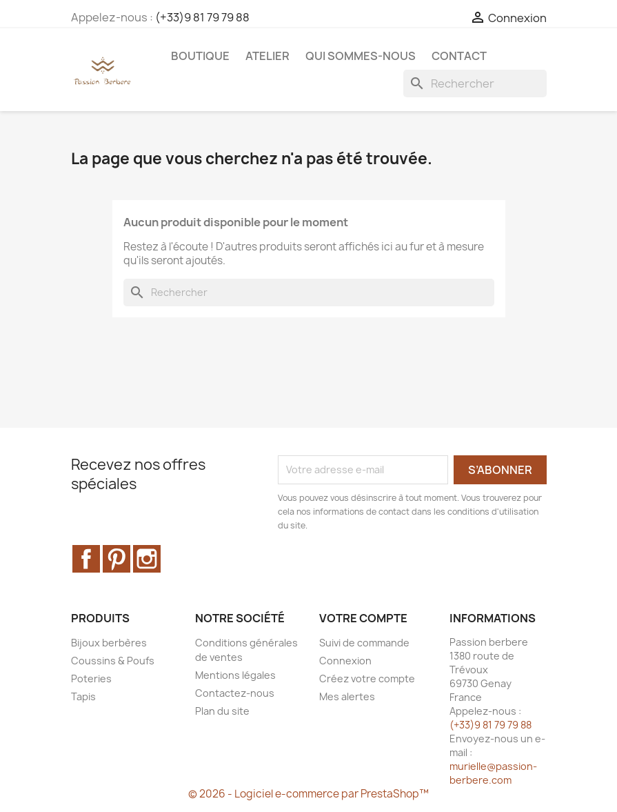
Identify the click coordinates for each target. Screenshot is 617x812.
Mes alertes (347, 696)
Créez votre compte (367, 678)
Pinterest (116, 559)
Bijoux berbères (109, 642)
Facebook (86, 559)
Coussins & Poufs (112, 660)
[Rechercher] (475, 83)
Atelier (267, 55)
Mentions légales (235, 675)
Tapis (83, 696)
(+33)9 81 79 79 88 (202, 17)
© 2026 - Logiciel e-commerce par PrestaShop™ (308, 793)
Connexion (345, 660)
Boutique (200, 55)
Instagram (147, 559)
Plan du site (222, 710)
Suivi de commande (364, 642)
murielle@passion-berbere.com (493, 773)
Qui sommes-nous (360, 55)
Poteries (91, 678)
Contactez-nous (234, 693)
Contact (459, 55)
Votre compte (363, 618)
